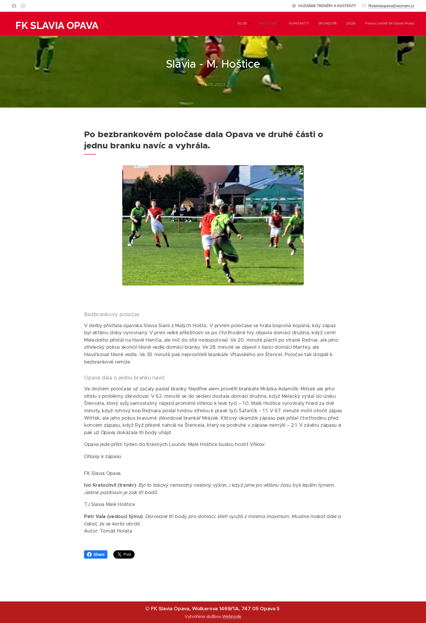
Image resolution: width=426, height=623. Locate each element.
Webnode (231, 616)
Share (95, 554)
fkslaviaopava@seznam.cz (391, 5)
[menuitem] (364, 24)
